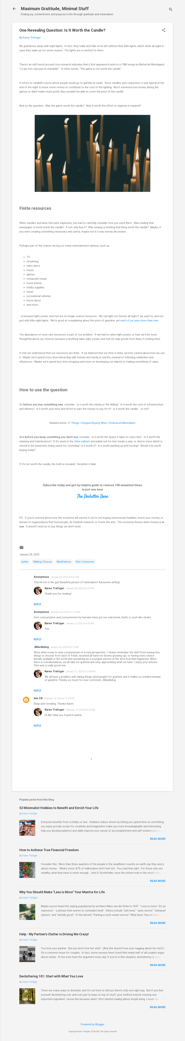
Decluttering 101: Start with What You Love (51, 976)
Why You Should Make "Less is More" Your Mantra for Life (62, 892)
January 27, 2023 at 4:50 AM (80, 623)
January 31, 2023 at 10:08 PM (80, 671)
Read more (158, 838)
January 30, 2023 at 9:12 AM (64, 647)
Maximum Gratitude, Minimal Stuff (55, 8)
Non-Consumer (85, 561)
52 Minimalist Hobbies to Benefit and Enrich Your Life (58, 808)
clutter (25, 561)
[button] (163, 30)
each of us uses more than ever (139, 320)
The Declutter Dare (92, 497)
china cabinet (82, 441)
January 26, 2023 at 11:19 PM (65, 612)
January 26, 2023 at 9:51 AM (65, 577)
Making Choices (42, 561)
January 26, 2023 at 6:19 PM (80, 588)
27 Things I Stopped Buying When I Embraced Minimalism (101, 423)
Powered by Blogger (92, 1024)
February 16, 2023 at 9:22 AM (80, 709)
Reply (37, 604)
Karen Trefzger (54, 588)
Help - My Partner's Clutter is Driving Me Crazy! (54, 934)
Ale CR (38, 698)
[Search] (171, 9)
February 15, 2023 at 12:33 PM (59, 698)
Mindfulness (64, 561)
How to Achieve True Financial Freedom (49, 850)
